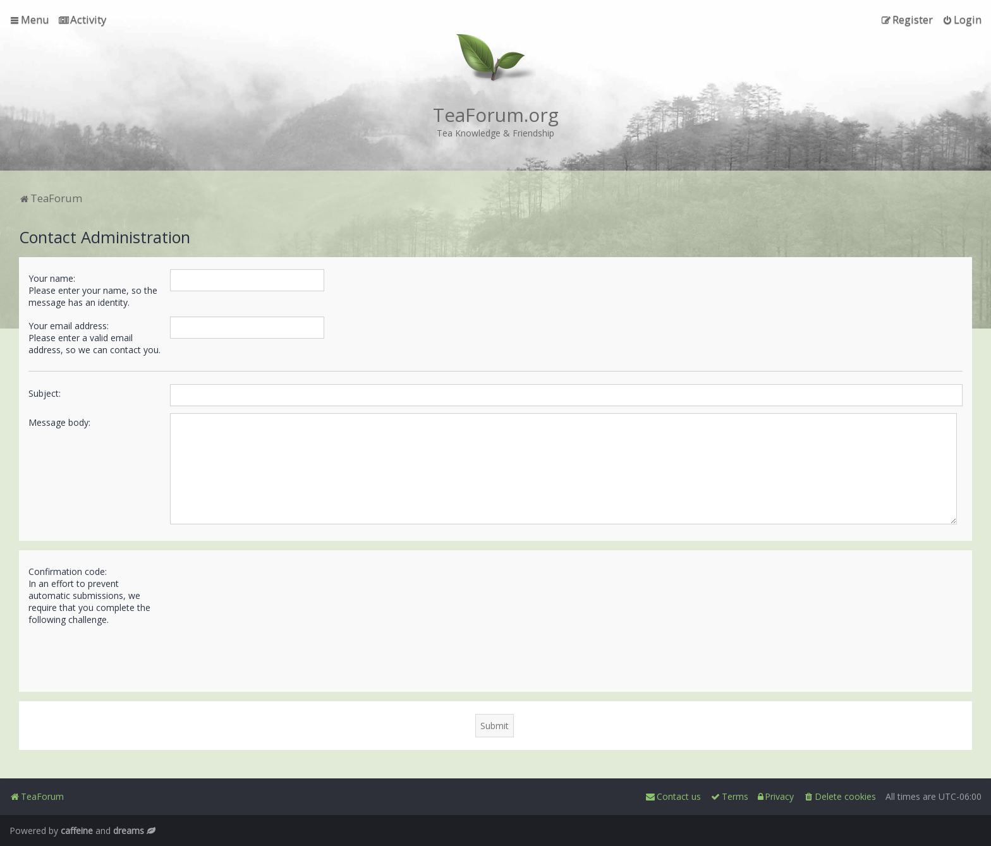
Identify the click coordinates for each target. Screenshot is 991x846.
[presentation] (266, 653)
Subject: (44, 393)
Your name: (51, 278)
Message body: (59, 422)
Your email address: (68, 326)
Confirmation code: (67, 571)
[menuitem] (82, 19)
